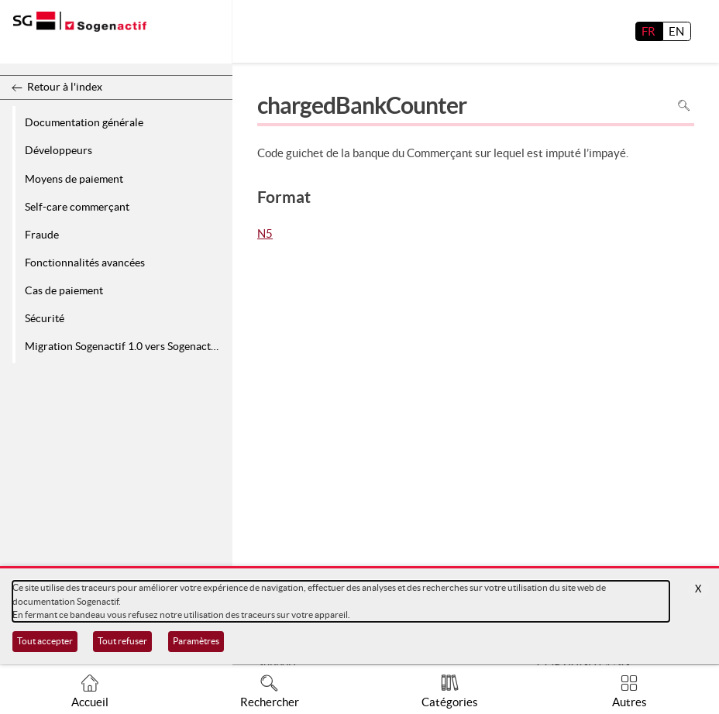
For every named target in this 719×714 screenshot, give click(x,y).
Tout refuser (122, 641)
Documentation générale (84, 122)
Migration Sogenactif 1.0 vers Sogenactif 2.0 (126, 346)
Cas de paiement (64, 290)
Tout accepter (45, 641)
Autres (629, 702)
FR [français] (648, 31)
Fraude (42, 234)
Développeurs (58, 150)
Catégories (449, 702)
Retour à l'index (64, 87)
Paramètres (196, 641)
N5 (265, 234)
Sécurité (44, 318)
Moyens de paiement (74, 179)
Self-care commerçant (77, 207)
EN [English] (676, 31)
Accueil (89, 702)
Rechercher (269, 702)
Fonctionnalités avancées (85, 262)
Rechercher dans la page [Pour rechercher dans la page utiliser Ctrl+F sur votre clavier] (683, 104)
